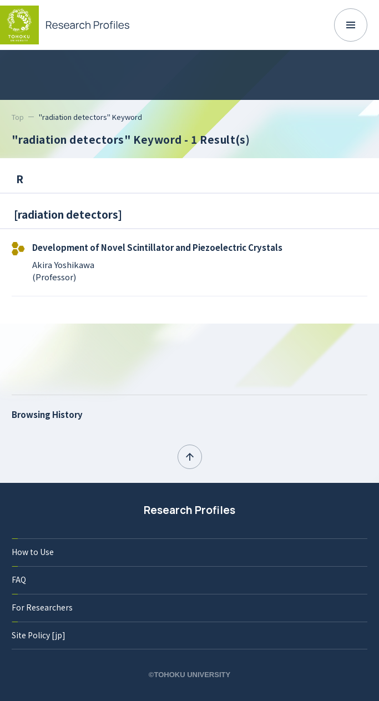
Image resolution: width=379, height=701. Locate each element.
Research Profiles (189, 510)
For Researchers (42, 607)
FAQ (19, 579)
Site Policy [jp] (38, 635)
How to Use (33, 551)
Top (18, 117)
